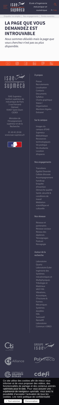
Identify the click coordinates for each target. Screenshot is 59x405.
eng (55, 10)
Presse (39, 81)
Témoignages (42, 238)
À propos (38, 75)
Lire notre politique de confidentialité (31, 397)
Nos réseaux (39, 216)
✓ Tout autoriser (13, 401)
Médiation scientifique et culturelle (42, 205)
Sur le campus (40, 120)
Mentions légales (44, 109)
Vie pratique (41, 145)
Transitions (41, 168)
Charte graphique (44, 100)
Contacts (40, 90)
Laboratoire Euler (44, 267)
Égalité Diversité (43, 171)
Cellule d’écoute (43, 174)
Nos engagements (31, 16)
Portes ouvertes (47, 16)
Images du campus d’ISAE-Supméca (43, 129)
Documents (41, 93)
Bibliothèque (42, 135)
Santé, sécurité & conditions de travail (43, 196)
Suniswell (40, 317)
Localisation (41, 87)
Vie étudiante (42, 148)
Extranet (40, 112)
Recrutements (42, 84)
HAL (38, 314)
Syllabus (40, 97)
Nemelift (40, 320)
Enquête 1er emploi (12, 16)
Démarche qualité (44, 190)
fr (51, 10)
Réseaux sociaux (43, 228)
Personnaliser (31, 401)
